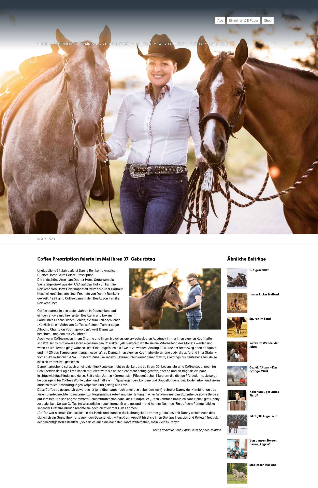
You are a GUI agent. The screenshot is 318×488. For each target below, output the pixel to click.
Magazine (218, 44)
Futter (196, 44)
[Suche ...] (259, 44)
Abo (220, 20)
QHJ (40, 238)
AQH (52, 238)
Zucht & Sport (116, 44)
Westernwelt (171, 44)
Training (88, 44)
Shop (268, 20)
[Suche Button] (272, 44)
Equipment (64, 44)
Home (42, 44)
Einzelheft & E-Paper (243, 20)
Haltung (144, 44)
